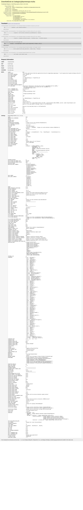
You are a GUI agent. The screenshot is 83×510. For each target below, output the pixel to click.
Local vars (6, 30)
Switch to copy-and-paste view (14, 24)
